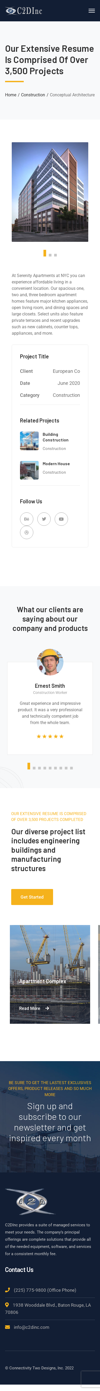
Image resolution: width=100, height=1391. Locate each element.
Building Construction (56, 437)
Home (10, 94)
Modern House (56, 463)
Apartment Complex (42, 981)
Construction (33, 94)
